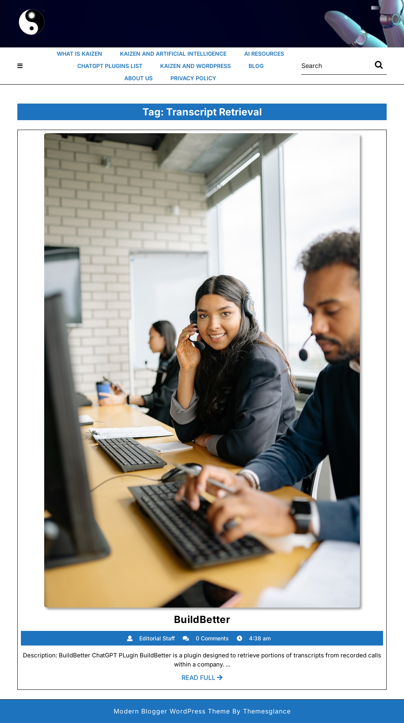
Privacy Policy (193, 78)
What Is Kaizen (79, 53)
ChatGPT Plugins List (109, 65)
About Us (138, 78)
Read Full (202, 679)
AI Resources (264, 53)
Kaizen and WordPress (195, 65)
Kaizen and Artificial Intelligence (173, 53)
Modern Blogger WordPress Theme (172, 711)
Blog (256, 65)
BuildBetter (202, 619)
